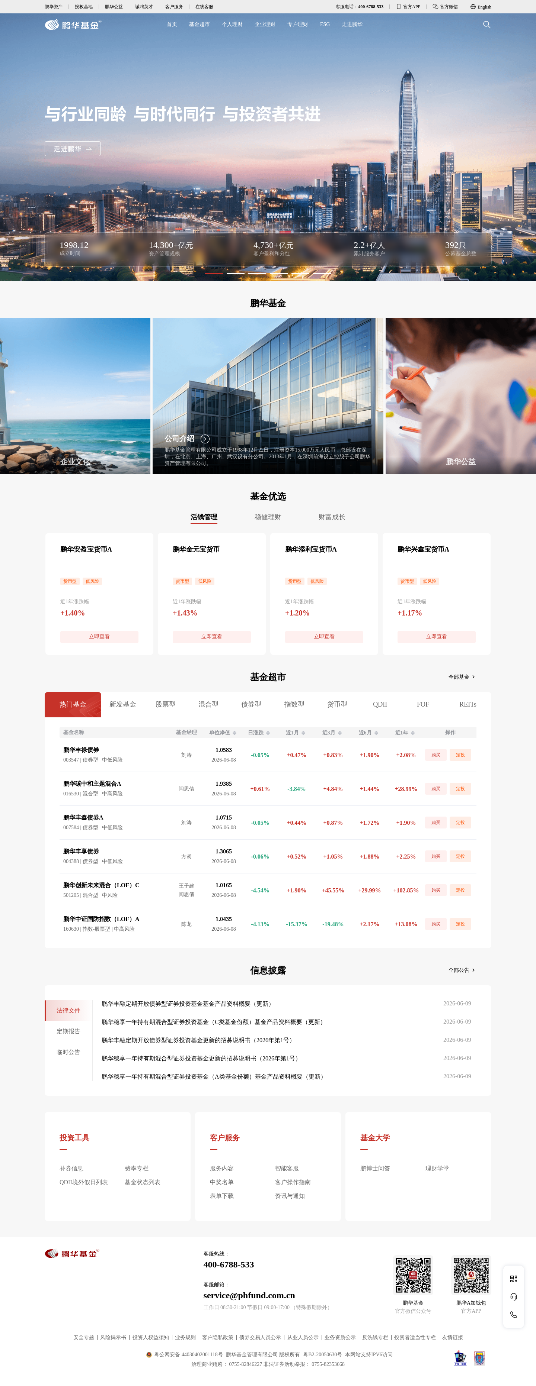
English (480, 7)
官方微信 (445, 6)
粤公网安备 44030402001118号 (184, 1355)
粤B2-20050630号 (322, 1354)
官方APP (408, 6)
